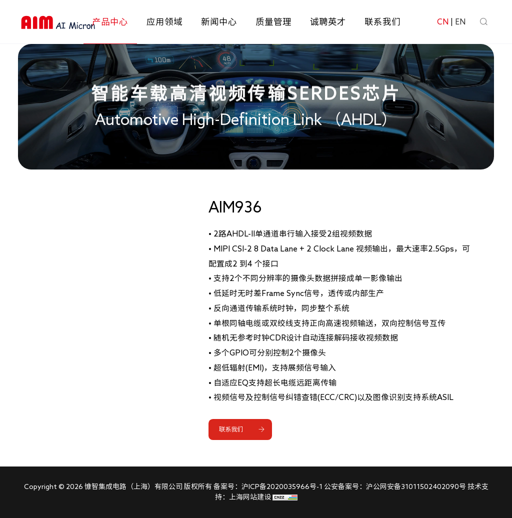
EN (460, 22)
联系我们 (382, 22)
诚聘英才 (328, 22)
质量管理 (274, 22)
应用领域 (164, 22)
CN (442, 22)
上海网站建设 (250, 497)
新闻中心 (219, 22)
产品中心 (110, 22)
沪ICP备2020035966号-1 (282, 486)
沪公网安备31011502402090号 (416, 486)
